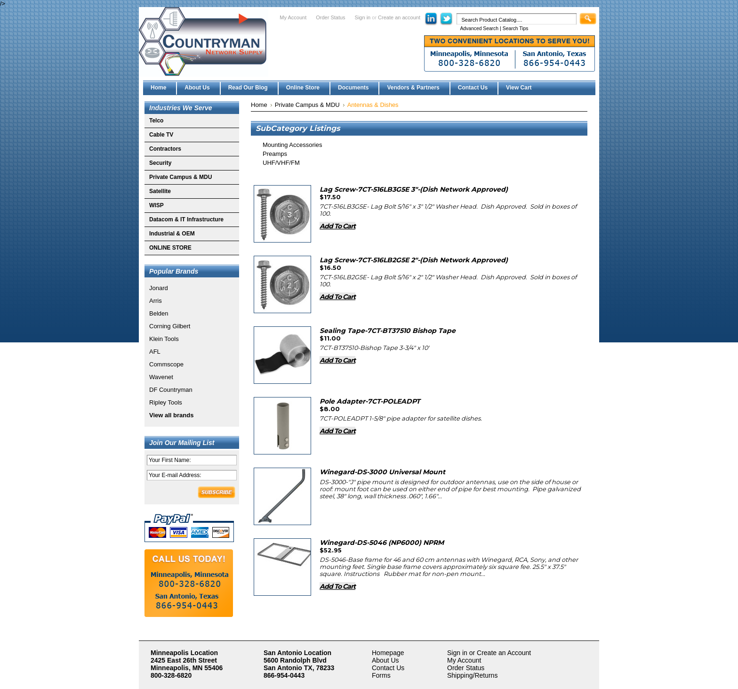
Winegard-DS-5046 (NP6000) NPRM (382, 542)
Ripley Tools (165, 402)
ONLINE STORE (170, 247)
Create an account (399, 17)
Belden (158, 313)
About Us (385, 660)
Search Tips (516, 28)
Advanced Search (479, 28)
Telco (156, 120)
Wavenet (161, 377)
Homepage (388, 653)
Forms (381, 675)
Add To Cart (337, 226)
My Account (293, 17)
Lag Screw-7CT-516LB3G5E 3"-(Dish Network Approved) (414, 189)
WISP (156, 205)
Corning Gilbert (169, 326)
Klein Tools (164, 338)
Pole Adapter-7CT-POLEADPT (370, 401)
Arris (155, 300)
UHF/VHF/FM (281, 162)
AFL (154, 351)
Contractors (165, 149)
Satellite (160, 191)
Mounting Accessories (292, 144)
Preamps (275, 153)
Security (160, 163)
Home (259, 104)
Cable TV (161, 134)
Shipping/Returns (472, 675)
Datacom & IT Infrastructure (186, 219)
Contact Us (388, 668)
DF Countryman (171, 389)
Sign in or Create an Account (489, 653)
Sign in (363, 17)
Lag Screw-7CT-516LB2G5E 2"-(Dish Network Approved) (414, 260)
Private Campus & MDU (180, 177)
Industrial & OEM (172, 233)
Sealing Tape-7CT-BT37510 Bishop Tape (388, 330)
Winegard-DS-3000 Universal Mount (382, 472)
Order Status (330, 17)
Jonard (158, 288)
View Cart (518, 87)
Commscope (166, 364)
